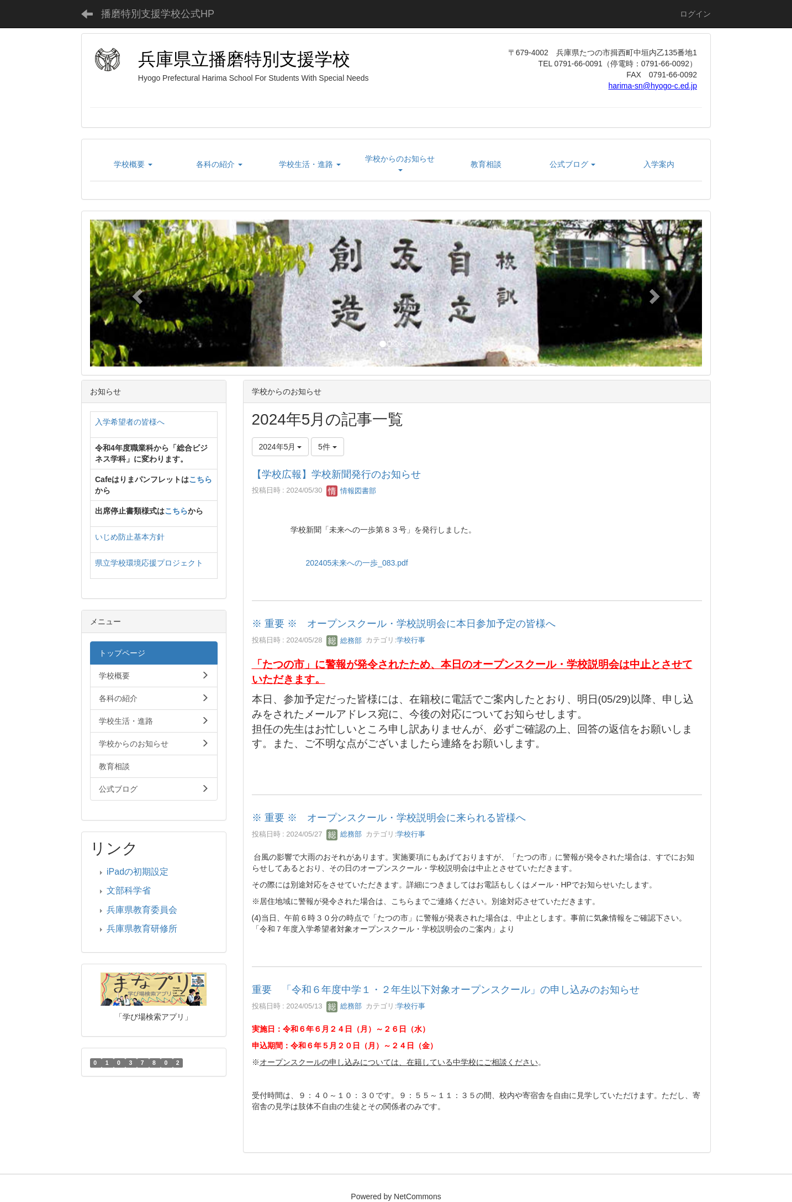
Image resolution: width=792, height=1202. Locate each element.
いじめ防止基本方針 (130, 536)
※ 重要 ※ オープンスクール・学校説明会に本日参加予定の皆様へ (404, 623)
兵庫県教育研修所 (142, 928)
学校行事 (411, 640)
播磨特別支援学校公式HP (157, 13)
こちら (200, 479)
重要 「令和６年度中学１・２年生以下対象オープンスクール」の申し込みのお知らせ (446, 989)
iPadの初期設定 (137, 871)
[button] (136, 293)
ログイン (695, 13)
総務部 (344, 640)
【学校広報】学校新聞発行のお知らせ (336, 474)
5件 (327, 446)
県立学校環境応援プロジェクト (149, 562)
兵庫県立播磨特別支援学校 (244, 59)
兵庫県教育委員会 (142, 909)
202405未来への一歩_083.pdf (357, 562)
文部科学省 (129, 890)
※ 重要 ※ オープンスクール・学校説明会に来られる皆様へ (389, 817)
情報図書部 (351, 491)
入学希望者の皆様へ (130, 421)
